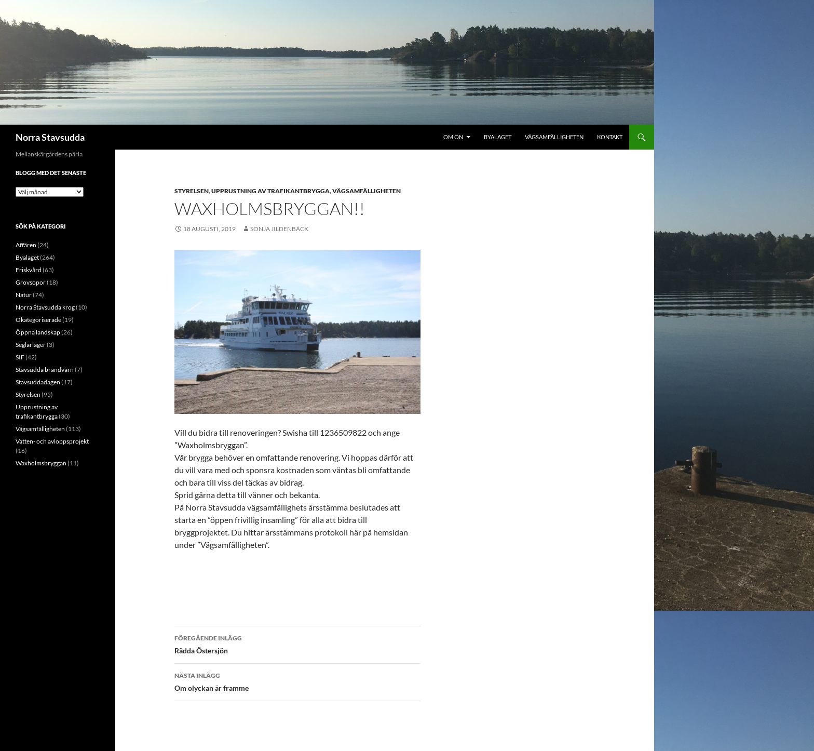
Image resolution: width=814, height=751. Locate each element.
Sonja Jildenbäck (279, 229)
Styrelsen (191, 191)
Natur (24, 295)
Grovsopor (31, 282)
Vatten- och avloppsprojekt (52, 441)
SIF (20, 357)
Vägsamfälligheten (554, 136)
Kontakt (609, 136)
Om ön (453, 136)
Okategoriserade (38, 320)
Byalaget (497, 136)
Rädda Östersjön (297, 643)
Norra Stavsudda (50, 137)
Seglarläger (31, 344)
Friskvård (29, 270)
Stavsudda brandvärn (45, 369)
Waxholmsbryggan (41, 463)
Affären (26, 245)
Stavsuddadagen (38, 382)
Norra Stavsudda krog (45, 307)
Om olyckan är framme (297, 680)
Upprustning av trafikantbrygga (270, 191)
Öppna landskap (38, 332)
